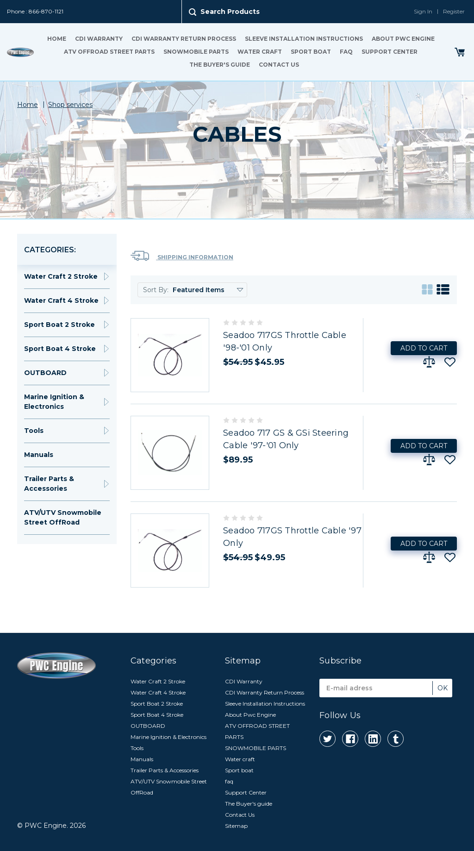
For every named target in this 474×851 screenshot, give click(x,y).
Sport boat (311, 51)
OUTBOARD (45, 373)
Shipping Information (182, 256)
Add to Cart (423, 348)
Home (56, 38)
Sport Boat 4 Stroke (60, 348)
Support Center (390, 51)
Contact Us (279, 64)
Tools (34, 430)
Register (454, 11)
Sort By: (155, 290)
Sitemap (236, 825)
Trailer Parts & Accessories (49, 484)
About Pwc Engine (403, 38)
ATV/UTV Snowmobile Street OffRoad (62, 517)
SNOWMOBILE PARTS (196, 51)
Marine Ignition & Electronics (54, 402)
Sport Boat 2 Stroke (59, 324)
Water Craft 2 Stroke (61, 276)
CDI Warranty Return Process (183, 38)
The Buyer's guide (219, 64)
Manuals (38, 455)
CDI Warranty (99, 38)
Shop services (70, 104)
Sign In (423, 11)
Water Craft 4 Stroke (61, 300)
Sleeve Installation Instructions (304, 38)
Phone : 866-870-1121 (35, 11)
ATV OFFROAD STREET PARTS (109, 51)
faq (346, 51)
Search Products (230, 11)
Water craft (259, 51)
